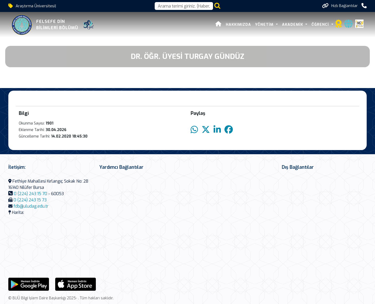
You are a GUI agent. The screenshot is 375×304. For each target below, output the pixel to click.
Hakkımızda (238, 24)
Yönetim (265, 24)
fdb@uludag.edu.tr (31, 206)
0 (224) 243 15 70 (30, 193)
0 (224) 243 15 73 (30, 200)
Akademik (293, 24)
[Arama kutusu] (184, 6)
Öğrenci (320, 24)
